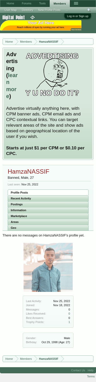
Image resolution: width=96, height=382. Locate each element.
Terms (91, 376)
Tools (42, 3)
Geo (13, 227)
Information (18, 210)
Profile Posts (19, 192)
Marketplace (19, 216)
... (67, 9)
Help (90, 370)
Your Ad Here (76, 29)
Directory (27, 9)
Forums (26, 3)
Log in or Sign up (77, 16)
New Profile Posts (49, 9)
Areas (15, 221)
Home (10, 3)
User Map (11, 9)
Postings (17, 204)
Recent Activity (21, 198)
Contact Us (78, 370)
